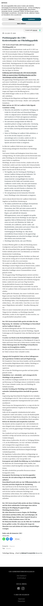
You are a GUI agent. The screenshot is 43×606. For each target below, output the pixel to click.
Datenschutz (21, 601)
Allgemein (12, 546)
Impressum (21, 599)
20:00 (13, 33)
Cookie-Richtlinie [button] (23, 9)
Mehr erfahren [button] (21, 23)
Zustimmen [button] (31, 19)
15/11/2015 (6, 33)
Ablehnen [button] (11, 19)
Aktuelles (8, 548)
